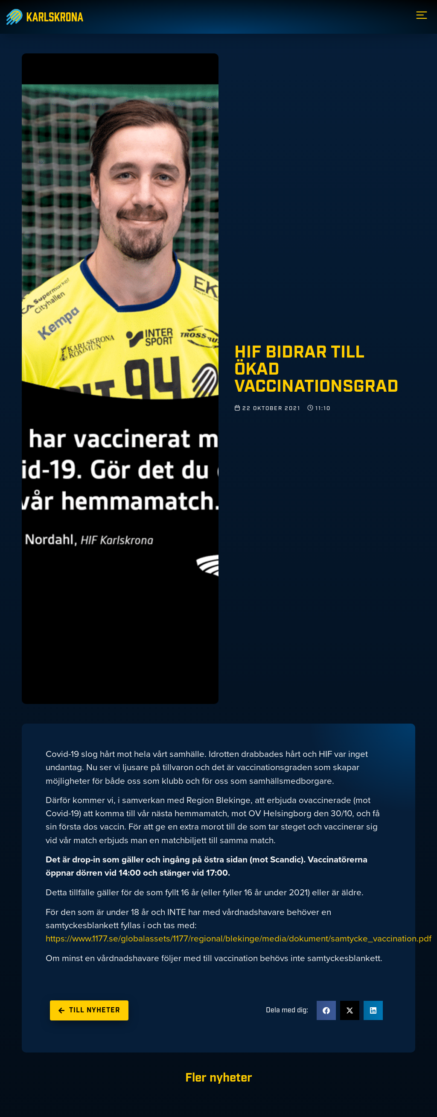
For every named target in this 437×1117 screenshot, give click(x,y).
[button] (326, 1010)
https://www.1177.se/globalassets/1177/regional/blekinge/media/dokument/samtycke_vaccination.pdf (238, 938)
